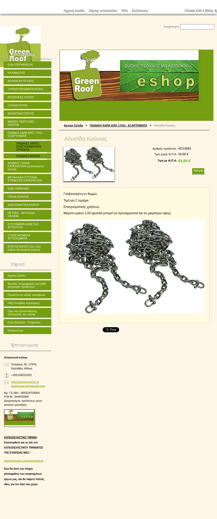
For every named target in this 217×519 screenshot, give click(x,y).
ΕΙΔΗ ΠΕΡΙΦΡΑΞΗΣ (20, 64)
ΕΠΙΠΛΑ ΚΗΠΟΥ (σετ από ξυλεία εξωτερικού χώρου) (24, 248)
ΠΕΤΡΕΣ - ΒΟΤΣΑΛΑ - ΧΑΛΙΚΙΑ (22, 214)
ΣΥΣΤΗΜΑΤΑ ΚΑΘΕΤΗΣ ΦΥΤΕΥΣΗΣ (23, 226)
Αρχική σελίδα (73, 10)
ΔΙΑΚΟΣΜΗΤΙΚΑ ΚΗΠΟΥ (23, 204)
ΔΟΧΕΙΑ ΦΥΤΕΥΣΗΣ (21, 80)
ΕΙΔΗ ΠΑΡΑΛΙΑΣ (18, 188)
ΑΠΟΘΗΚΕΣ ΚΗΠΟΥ (21, 97)
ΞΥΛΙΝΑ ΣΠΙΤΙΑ (17, 105)
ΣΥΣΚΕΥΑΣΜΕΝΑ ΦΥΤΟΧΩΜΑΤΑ (19, 237)
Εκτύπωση (139, 10)
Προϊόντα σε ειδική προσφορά (26, 294)
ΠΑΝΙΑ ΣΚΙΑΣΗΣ (18, 196)
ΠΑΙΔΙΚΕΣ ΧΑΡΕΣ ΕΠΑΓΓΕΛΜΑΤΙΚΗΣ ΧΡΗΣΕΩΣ (28, 146)
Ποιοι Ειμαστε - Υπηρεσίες (24, 322)
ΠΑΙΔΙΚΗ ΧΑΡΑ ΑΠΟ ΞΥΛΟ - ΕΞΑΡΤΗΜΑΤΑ (118, 125)
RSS (124, 10)
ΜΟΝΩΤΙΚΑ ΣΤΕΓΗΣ (21, 113)
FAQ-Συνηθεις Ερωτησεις (24, 303)
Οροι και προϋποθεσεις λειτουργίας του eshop (22, 313)
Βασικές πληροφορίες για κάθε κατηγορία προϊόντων (27, 285)
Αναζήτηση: (171, 27)
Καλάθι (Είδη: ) (200, 10)
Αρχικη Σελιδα (73, 125)
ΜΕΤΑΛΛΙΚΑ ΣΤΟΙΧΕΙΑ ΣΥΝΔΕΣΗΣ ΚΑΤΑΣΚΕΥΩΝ (25, 179)
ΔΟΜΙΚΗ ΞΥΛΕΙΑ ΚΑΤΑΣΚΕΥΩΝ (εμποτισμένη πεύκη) (26, 166)
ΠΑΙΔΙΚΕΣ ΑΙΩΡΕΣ (28, 155)
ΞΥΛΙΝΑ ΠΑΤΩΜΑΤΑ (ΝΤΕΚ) (25, 89)
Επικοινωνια (15, 330)
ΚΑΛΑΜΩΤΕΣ (16, 72)
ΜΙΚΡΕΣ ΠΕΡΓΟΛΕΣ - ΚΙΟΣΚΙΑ (22, 123)
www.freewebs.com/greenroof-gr (23, 460)
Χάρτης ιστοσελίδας (102, 10)
